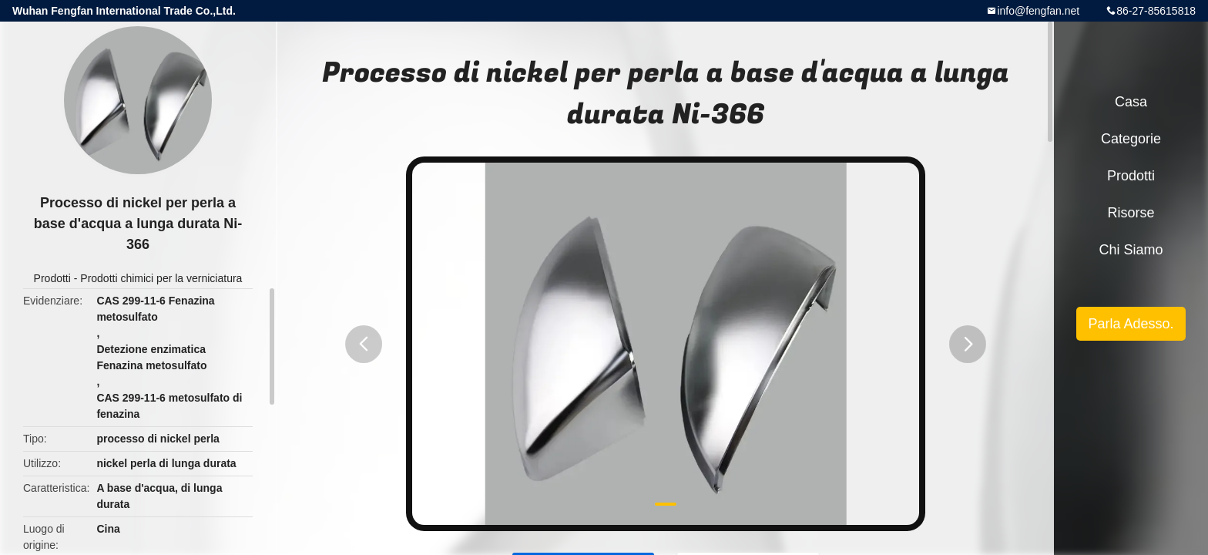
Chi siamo (1131, 249)
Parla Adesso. (1130, 323)
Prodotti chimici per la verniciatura (161, 278)
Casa (1131, 101)
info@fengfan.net (1038, 11)
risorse (1130, 212)
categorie (1131, 138)
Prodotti (52, 278)
